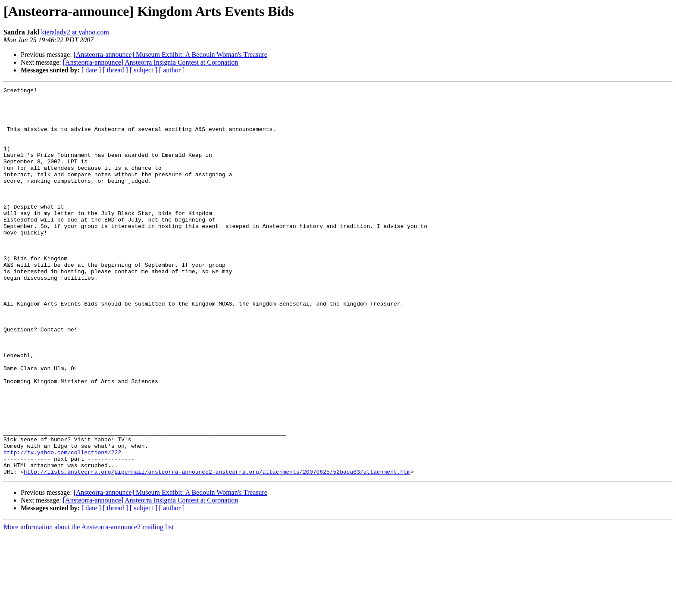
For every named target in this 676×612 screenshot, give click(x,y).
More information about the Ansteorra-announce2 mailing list (88, 604)
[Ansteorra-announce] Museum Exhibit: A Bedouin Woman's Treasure (170, 54)
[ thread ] (115, 70)
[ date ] (91, 70)
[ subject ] (143, 70)
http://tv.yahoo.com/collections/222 (62, 526)
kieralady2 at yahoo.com (75, 32)
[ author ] (172, 70)
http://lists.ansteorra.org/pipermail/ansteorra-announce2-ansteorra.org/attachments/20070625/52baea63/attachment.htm (217, 549)
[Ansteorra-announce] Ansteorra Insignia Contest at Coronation (150, 62)
